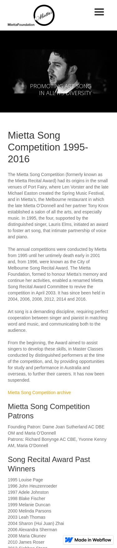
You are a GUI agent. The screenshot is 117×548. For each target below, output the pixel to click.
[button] (99, 12)
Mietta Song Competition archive (39, 392)
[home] (30, 15)
